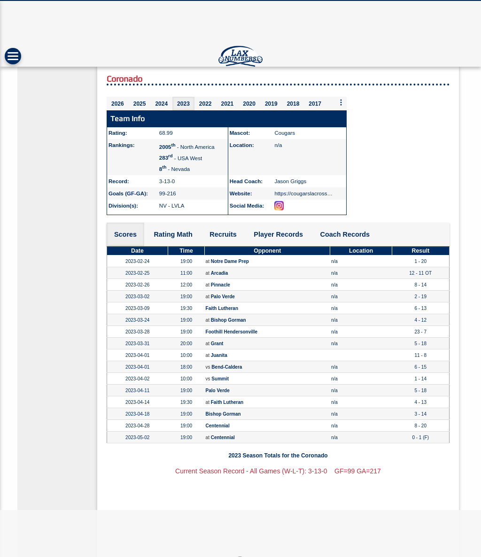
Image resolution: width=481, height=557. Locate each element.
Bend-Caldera (226, 367)
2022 (205, 104)
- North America (187, 147)
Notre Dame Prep (230, 261)
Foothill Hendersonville (232, 331)
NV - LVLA (172, 206)
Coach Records (345, 234)
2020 (249, 104)
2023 (183, 104)
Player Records (278, 234)
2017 (315, 104)
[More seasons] (341, 103)
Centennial (218, 425)
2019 (271, 104)
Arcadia (219, 273)
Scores (125, 234)
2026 (117, 104)
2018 (293, 104)
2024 (161, 104)
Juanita (219, 355)
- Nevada (174, 169)
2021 (227, 104)
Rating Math (173, 234)
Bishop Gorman (228, 320)
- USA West (180, 158)
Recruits (223, 234)
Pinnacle (220, 284)
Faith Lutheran (222, 308)
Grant (217, 343)
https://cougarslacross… (303, 193)
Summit (220, 378)
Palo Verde (223, 296)
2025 (139, 104)
